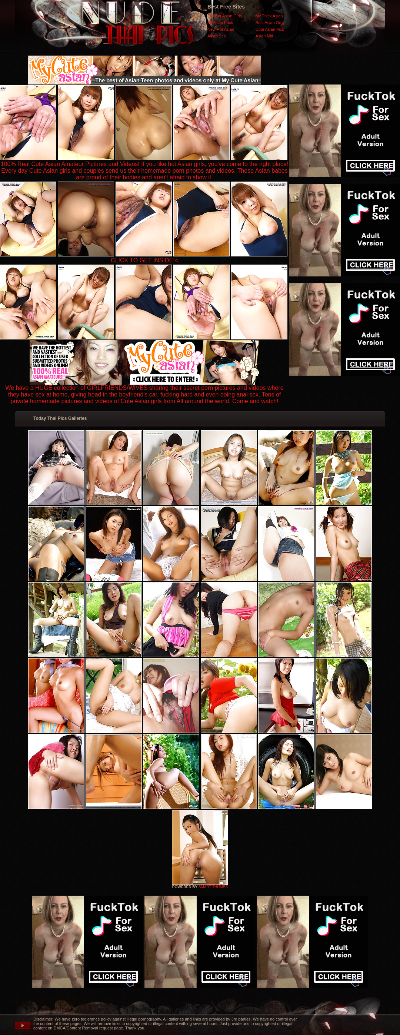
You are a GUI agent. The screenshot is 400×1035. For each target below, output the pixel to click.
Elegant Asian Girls (224, 16)
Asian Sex (216, 36)
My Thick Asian (269, 16)
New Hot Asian (220, 29)
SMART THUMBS (213, 887)
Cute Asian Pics (270, 29)
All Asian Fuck (220, 22)
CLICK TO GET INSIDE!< (144, 260)
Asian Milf (264, 36)
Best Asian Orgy (270, 22)
